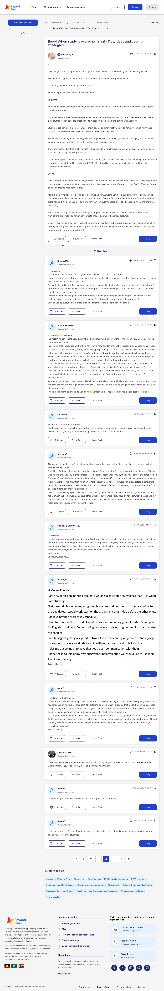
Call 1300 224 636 (131, 927)
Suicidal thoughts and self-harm (137, 885)
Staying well (113, 885)
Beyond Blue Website (16, 920)
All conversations (52, 7)
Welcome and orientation (132, 891)
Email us (126, 954)
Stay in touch (64, 973)
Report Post (96, 238)
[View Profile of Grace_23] (62, 579)
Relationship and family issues (60, 885)
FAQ (64, 929)
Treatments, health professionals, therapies (97, 891)
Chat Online (128, 940)
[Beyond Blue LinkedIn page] (147, 973)
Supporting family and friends (60, 891)
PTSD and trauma (139, 879)
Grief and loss (94, 879)
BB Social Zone (63, 879)
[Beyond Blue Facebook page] (114, 973)
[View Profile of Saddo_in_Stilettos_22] (68, 525)
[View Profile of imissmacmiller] (64, 752)
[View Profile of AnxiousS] (62, 454)
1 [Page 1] (83, 859)
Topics (34, 7)
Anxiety (49, 879)
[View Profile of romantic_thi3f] (68, 54)
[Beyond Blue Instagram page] (131, 973)
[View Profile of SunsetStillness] (65, 325)
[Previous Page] (76, 859)
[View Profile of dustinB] (61, 788)
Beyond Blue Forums (16, 7)
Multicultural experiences (116, 879)
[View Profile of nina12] (60, 688)
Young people (102, 23)
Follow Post (77, 239)
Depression (79, 879)
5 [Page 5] (113, 859)
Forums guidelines (76, 7)
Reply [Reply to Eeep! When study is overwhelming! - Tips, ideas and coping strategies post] (147, 239)
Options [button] (154, 23)
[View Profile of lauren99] (62, 414)
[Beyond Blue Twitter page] (139, 973)
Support (152, 7)
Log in (118, 7)
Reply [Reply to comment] (147, 311)
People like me (79, 23)
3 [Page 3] (98, 859)
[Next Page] (129, 859)
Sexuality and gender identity (91, 885)
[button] (63, 245)
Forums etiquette (70, 940)
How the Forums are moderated (78, 934)
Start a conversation (23, 22)
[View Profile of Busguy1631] (63, 261)
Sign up (135, 7)
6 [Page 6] (121, 859)
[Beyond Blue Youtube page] (122, 973)
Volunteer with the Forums (75, 946)
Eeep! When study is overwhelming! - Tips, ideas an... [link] (77, 28)
